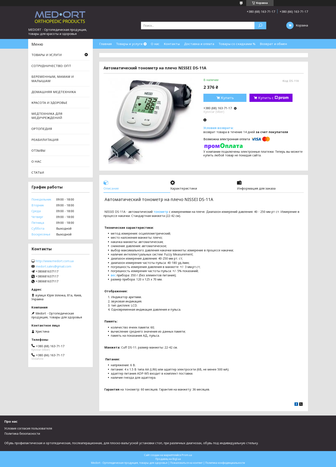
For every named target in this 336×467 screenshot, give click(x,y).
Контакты (172, 44)
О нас (155, 44)
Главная (105, 44)
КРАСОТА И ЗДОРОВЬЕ (49, 102)
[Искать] (260, 25)
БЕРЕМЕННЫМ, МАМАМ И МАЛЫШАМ (52, 78)
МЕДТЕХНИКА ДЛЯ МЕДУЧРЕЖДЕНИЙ (46, 115)
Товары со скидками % (236, 44)
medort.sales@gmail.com (53, 266)
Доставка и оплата (199, 44)
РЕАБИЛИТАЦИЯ (45, 139)
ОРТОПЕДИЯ (41, 128)
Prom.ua (187, 455)
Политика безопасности (22, 433)
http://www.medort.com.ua (55, 261)
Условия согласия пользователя (28, 428)
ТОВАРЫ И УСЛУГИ (46, 55)
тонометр (160, 212)
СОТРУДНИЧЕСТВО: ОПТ (51, 66)
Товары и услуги (129, 44)
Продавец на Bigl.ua (168, 459)
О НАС (36, 161)
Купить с (273, 97)
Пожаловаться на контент (186, 463)
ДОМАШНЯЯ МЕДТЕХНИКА (53, 91)
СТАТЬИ (37, 172)
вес (113, 275)
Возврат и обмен (273, 44)
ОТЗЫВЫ (38, 150)
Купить (227, 97)
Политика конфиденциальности (225, 463)
